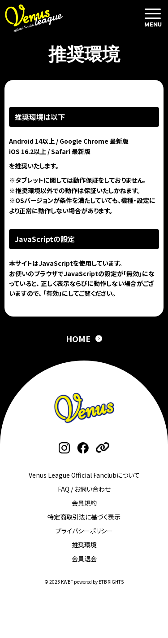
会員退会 (84, 558)
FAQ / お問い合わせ (84, 488)
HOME (78, 338)
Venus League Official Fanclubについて (84, 475)
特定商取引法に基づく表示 (84, 516)
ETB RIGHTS (111, 581)
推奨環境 (84, 544)
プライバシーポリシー (84, 530)
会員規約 (84, 502)
